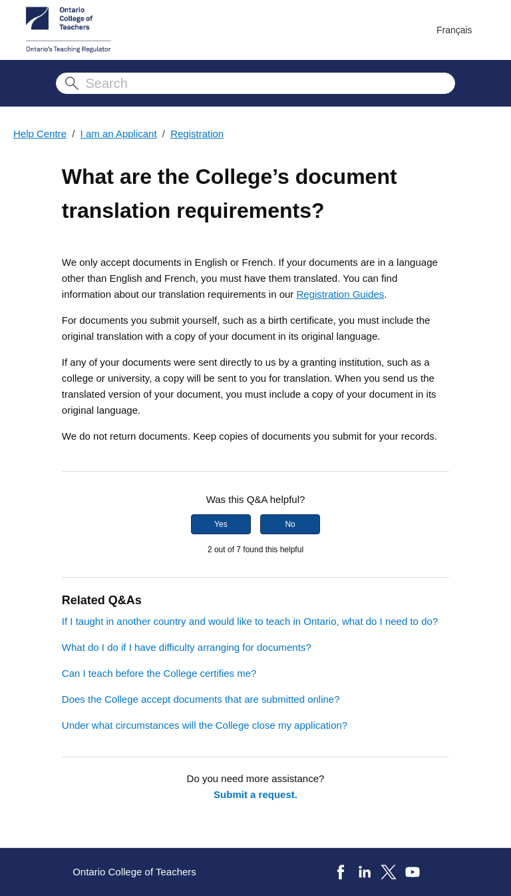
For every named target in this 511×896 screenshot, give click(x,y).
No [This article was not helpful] (290, 524)
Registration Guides (341, 294)
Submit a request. (255, 794)
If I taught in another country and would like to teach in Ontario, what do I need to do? (250, 621)
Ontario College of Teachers (134, 871)
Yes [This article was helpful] (221, 524)
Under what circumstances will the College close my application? (204, 725)
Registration (197, 133)
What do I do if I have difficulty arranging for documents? (186, 647)
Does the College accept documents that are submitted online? (201, 699)
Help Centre (40, 133)
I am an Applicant (119, 133)
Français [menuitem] (454, 30)
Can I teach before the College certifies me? (159, 673)
